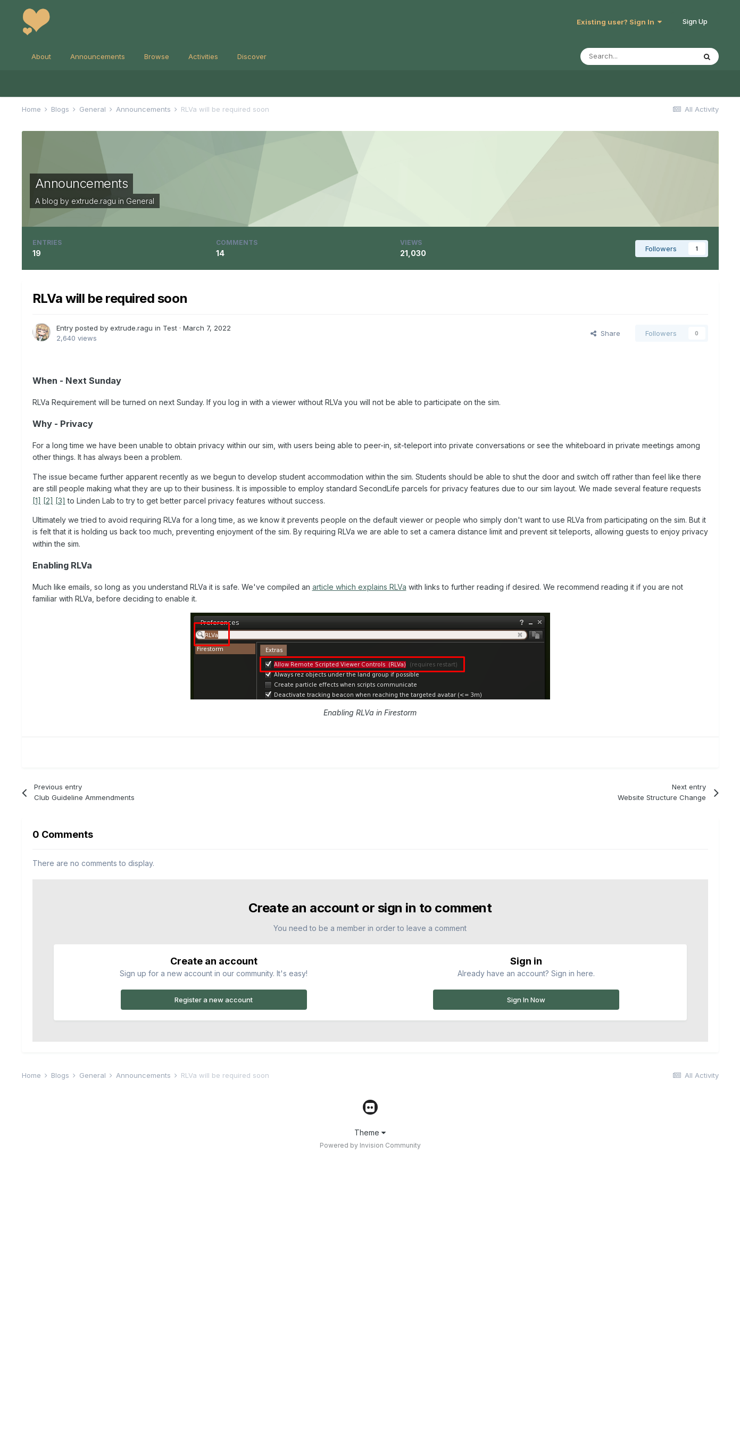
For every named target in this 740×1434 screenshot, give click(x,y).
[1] (36, 500)
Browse (156, 56)
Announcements (97, 56)
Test (170, 328)
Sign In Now (526, 999)
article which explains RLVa (359, 586)
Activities (203, 56)
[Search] (637, 56)
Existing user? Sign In (619, 22)
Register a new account (213, 999)
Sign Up (695, 21)
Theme (370, 1132)
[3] (60, 500)
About (41, 56)
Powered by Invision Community (370, 1145)
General (140, 200)
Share (605, 333)
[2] (48, 500)
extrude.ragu (93, 200)
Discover (252, 56)
